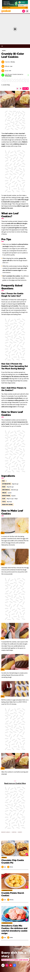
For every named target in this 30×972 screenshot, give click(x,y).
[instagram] (6, 965)
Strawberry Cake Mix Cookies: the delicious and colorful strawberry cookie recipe (14, 929)
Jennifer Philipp (6, 84)
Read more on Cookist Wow (15, 783)
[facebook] (14, 965)
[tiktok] (3, 965)
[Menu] (23, 11)
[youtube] (10, 965)
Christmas (14, 832)
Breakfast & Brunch (5, 832)
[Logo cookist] (6, 11)
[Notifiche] (27, 11)
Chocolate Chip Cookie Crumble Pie (12, 861)
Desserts (20, 832)
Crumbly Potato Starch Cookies (12, 894)
